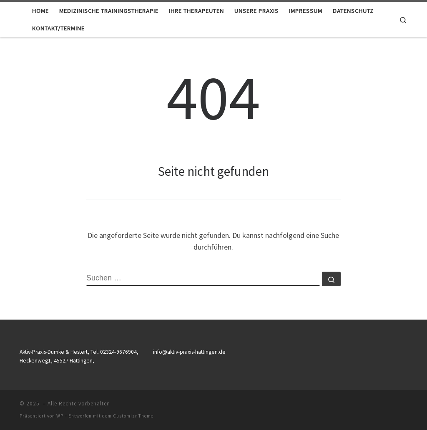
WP (59, 416)
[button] (18, 411)
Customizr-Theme (133, 416)
